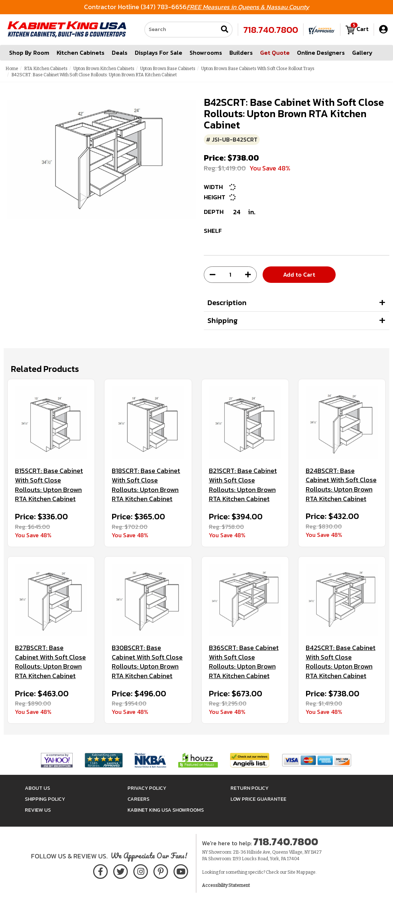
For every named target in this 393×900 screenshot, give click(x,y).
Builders (241, 52)
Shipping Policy (45, 799)
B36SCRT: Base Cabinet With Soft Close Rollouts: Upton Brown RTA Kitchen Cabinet (244, 662)
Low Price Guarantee (258, 799)
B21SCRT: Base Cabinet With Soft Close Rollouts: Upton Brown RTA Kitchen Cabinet (243, 485)
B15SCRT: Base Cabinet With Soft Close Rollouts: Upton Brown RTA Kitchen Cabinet (49, 485)
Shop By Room (29, 52)
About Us (37, 788)
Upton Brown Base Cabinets (167, 68)
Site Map (296, 872)
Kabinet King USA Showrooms (165, 810)
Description (227, 302)
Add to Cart (299, 274)
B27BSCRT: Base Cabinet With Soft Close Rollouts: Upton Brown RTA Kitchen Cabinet (50, 662)
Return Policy (249, 788)
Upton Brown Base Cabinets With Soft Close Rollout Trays (257, 68)
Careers (138, 799)
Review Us (38, 810)
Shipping (222, 320)
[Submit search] (224, 30)
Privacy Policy (146, 788)
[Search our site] (181, 29)
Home (11, 68)
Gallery (362, 52)
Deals (119, 52)
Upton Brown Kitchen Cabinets (103, 68)
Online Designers (321, 52)
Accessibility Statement (226, 885)
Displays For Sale (158, 52)
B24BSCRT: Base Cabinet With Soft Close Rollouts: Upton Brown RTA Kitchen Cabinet (341, 485)
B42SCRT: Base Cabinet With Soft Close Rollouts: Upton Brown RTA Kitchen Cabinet (340, 662)
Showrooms (206, 52)
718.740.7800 (270, 29)
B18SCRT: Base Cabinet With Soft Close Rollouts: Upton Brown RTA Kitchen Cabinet (146, 485)
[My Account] (383, 29)
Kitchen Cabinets (80, 52)
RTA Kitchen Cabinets (46, 68)
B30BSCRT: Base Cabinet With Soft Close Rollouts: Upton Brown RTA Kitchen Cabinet (147, 662)
